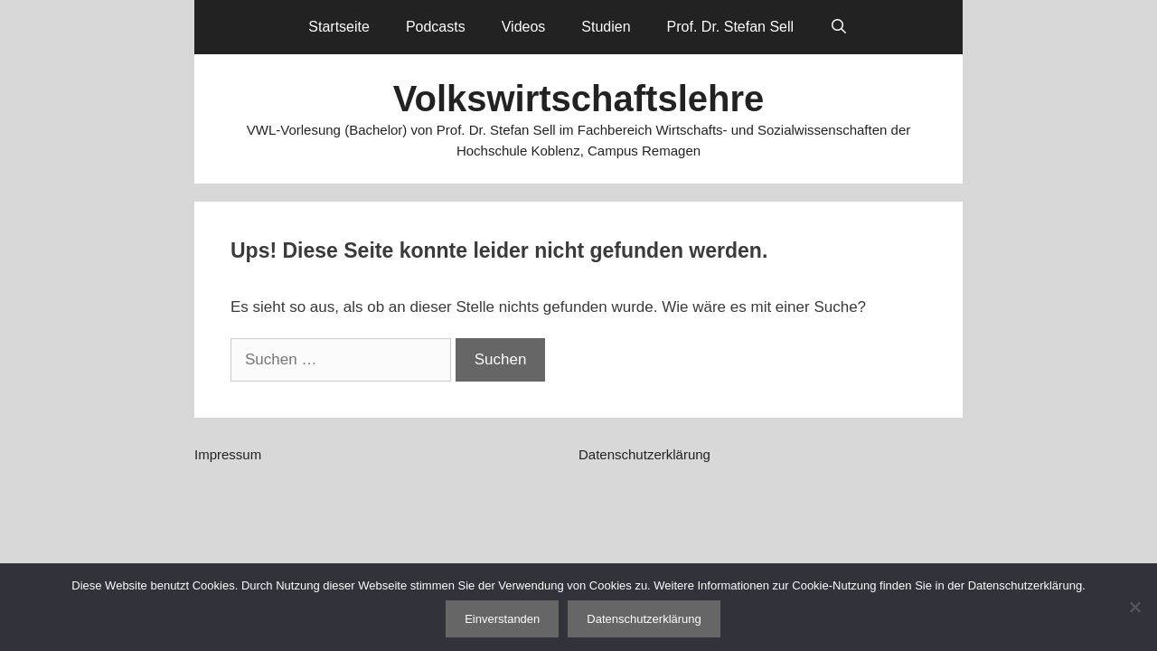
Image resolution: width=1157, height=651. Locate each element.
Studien (605, 26)
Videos (524, 26)
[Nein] (1134, 607)
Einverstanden (502, 619)
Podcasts (436, 26)
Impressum (227, 454)
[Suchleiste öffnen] (839, 27)
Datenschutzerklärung (644, 454)
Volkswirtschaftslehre (579, 98)
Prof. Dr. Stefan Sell (731, 26)
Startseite (339, 26)
